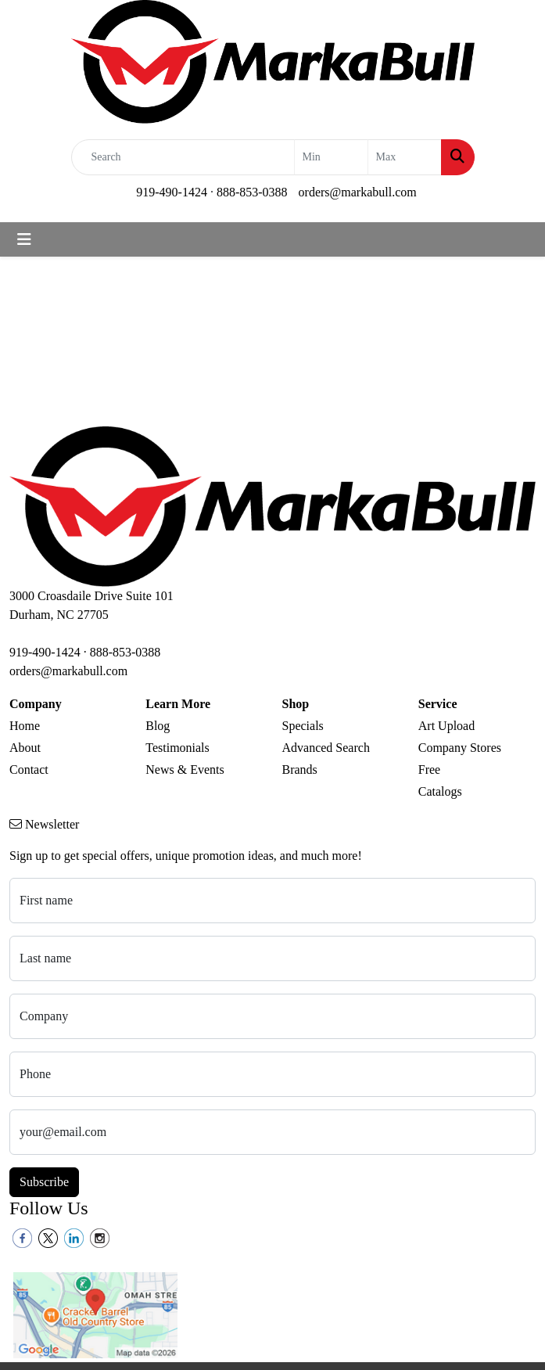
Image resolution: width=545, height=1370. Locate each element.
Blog (157, 725)
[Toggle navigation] (24, 239)
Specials (303, 725)
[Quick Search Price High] (405, 157)
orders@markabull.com (358, 192)
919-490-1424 (171, 192)
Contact (28, 769)
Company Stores (459, 747)
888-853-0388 (252, 192)
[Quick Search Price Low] (331, 157)
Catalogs (440, 791)
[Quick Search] (183, 157)
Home (24, 725)
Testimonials (177, 747)
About (25, 747)
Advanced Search (326, 747)
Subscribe (44, 1181)
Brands (299, 769)
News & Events (184, 769)
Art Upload (446, 725)
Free (429, 769)
